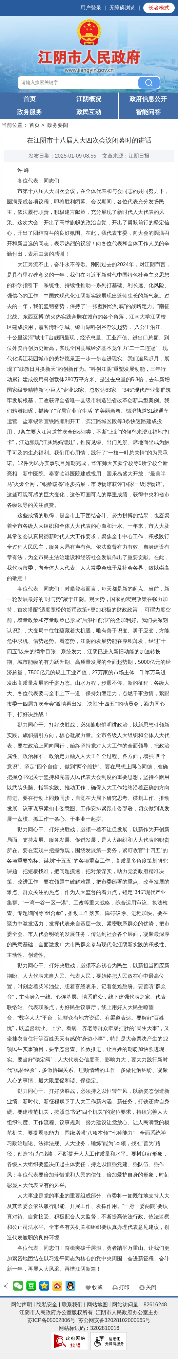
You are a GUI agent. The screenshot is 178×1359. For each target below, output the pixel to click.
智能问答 (148, 112)
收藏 (97, 1287)
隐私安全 (46, 1304)
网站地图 (97, 1304)
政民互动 (88, 112)
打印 (124, 1287)
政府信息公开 (148, 98)
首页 (29, 98)
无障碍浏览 (122, 7)
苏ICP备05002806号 (51, 1320)
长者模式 (158, 7)
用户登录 (90, 7)
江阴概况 (88, 98)
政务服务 (29, 112)
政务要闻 (57, 125)
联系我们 (72, 1304)
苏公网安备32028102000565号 (114, 1320)
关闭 (151, 1287)
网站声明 (21, 1304)
